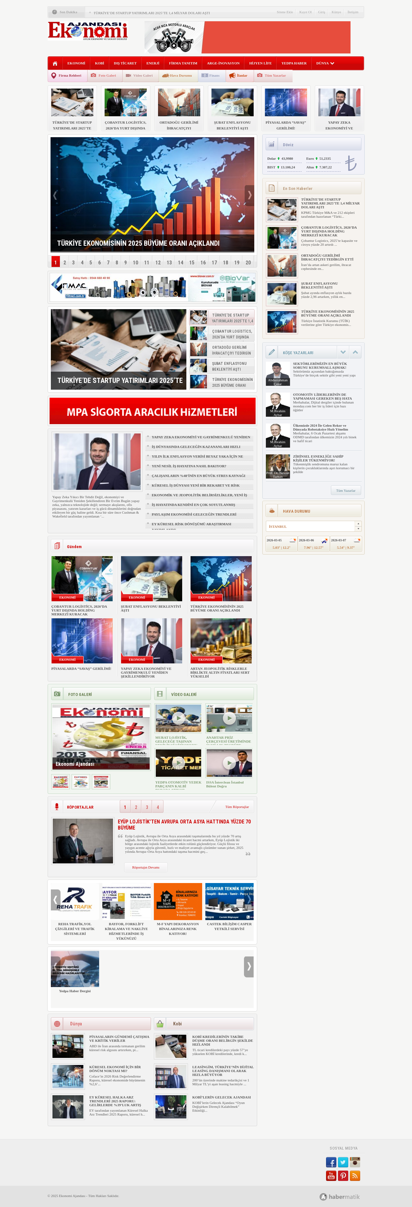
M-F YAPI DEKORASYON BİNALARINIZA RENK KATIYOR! (178, 909)
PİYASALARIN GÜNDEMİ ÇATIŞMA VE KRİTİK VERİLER (119, 1038)
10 (135, 263)
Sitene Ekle (285, 12)
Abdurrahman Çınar (277, 382)
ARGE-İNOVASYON (223, 63)
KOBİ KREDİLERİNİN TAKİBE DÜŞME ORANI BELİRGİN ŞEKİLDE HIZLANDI (222, 1040)
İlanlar (242, 75)
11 (146, 263)
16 (203, 263)
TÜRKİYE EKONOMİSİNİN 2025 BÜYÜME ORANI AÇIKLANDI (217, 608)
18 (225, 263)
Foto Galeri (107, 75)
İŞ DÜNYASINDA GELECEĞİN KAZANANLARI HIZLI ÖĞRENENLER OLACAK (196, 449)
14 (180, 263)
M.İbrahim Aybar (277, 413)
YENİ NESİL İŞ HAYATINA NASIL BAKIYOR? (189, 466)
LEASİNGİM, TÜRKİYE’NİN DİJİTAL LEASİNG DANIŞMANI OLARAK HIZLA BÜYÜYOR (223, 1071)
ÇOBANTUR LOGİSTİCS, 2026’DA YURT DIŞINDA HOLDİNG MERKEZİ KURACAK (79, 610)
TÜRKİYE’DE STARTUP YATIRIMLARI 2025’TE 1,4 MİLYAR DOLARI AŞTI (152, 13)
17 (214, 263)
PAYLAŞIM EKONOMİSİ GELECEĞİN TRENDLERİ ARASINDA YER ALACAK (194, 517)
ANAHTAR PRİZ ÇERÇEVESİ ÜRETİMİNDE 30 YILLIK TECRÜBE (228, 741)
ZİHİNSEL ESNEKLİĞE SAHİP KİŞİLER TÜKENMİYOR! (318, 458)
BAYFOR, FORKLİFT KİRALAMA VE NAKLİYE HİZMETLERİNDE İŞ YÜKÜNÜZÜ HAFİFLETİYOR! (126, 914)
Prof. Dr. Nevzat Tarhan (277, 475)
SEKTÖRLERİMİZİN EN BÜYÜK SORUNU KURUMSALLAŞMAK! (320, 365)
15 (191, 263)
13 (169, 263)
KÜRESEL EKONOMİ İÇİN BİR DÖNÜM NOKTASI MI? (115, 1069)
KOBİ (99, 63)
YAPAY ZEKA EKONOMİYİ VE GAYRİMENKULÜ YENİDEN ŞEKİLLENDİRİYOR (201, 440)
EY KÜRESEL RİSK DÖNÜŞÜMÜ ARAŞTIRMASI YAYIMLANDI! (191, 527)
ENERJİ (152, 63)
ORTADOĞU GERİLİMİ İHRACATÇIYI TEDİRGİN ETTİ (327, 257)
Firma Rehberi (70, 75)
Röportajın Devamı (146, 867)
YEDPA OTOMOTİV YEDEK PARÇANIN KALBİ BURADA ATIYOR (178, 786)
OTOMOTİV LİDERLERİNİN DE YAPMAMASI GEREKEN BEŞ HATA (322, 396)
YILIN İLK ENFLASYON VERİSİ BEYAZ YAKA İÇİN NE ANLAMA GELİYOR (197, 459)
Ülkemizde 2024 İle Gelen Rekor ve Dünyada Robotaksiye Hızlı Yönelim (320, 427)
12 (158, 263)
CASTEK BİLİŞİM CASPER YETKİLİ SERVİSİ (229, 907)
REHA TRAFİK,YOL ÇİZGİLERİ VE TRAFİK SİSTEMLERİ (75, 909)
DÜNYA (325, 63)
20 (248, 263)
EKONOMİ (77, 63)
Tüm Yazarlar (275, 75)
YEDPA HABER (293, 63)
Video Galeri (143, 75)
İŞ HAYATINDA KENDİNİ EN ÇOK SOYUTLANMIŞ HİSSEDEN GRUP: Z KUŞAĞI (193, 507)
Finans (214, 75)
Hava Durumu (181, 75)
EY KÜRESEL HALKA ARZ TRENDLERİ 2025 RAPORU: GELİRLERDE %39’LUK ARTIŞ (115, 1101)
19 (236, 263)
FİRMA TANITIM (183, 63)
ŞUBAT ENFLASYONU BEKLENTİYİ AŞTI (319, 285)
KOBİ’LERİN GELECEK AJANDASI (221, 1097)
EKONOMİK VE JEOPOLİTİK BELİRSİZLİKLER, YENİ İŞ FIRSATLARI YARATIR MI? (199, 498)
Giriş (321, 12)
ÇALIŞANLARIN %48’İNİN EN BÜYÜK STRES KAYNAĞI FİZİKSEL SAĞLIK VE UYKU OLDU (199, 478)
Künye (336, 12)
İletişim (353, 12)
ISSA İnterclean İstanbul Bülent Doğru (225, 784)
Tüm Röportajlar (237, 807)
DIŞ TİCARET (125, 63)
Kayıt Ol (305, 12)
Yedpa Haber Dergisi (75, 971)
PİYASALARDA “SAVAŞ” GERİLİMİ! (81, 668)
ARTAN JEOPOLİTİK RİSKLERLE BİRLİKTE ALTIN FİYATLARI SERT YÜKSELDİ (220, 672)
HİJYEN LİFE (260, 63)
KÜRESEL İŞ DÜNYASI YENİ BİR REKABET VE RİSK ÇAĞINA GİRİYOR (196, 488)
